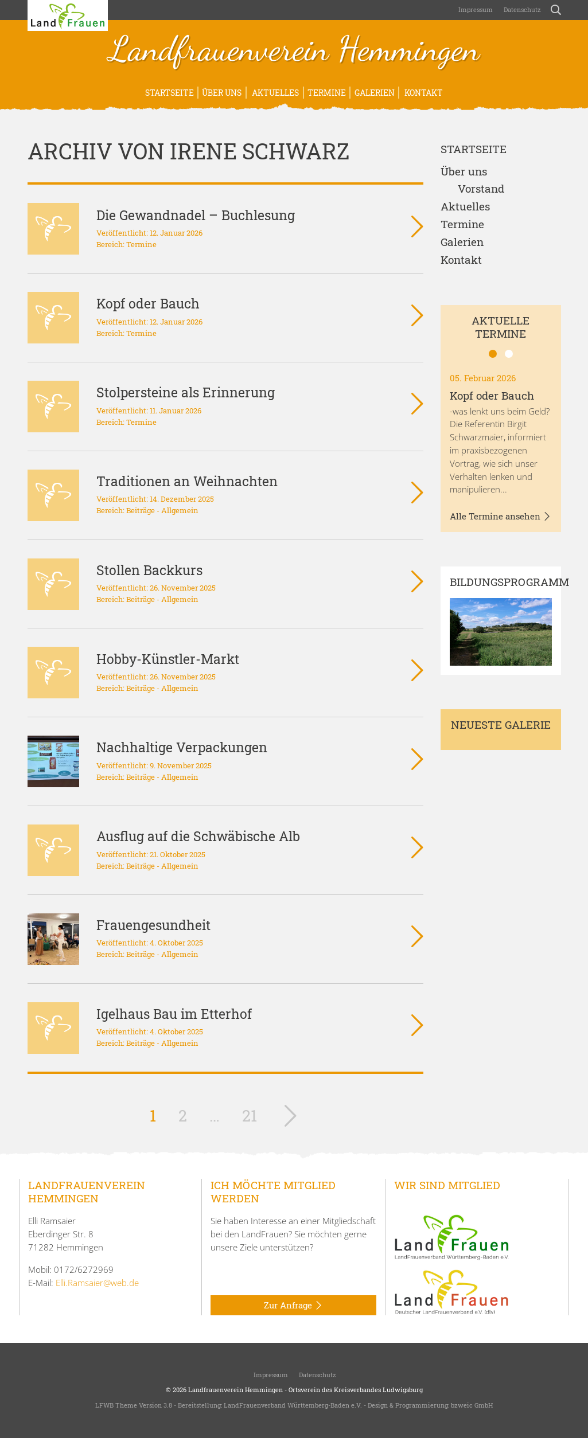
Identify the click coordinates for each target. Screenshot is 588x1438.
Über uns (222, 92)
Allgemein (179, 510)
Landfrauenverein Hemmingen (294, 50)
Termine (326, 92)
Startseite (169, 92)
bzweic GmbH (472, 1405)
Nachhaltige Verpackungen (181, 747)
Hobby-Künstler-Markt (167, 658)
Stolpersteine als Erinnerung (185, 392)
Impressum (475, 9)
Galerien (375, 92)
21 (249, 1115)
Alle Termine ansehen (500, 516)
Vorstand (481, 189)
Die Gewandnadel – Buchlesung (195, 215)
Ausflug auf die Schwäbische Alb (198, 836)
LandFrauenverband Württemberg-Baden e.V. (293, 1405)
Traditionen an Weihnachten (187, 481)
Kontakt (423, 92)
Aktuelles (274, 92)
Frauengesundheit (153, 924)
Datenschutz (521, 9)
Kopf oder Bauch (148, 303)
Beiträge (140, 510)
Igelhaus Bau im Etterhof (174, 1013)
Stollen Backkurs (149, 570)
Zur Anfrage (293, 1305)
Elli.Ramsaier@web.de (97, 1282)
